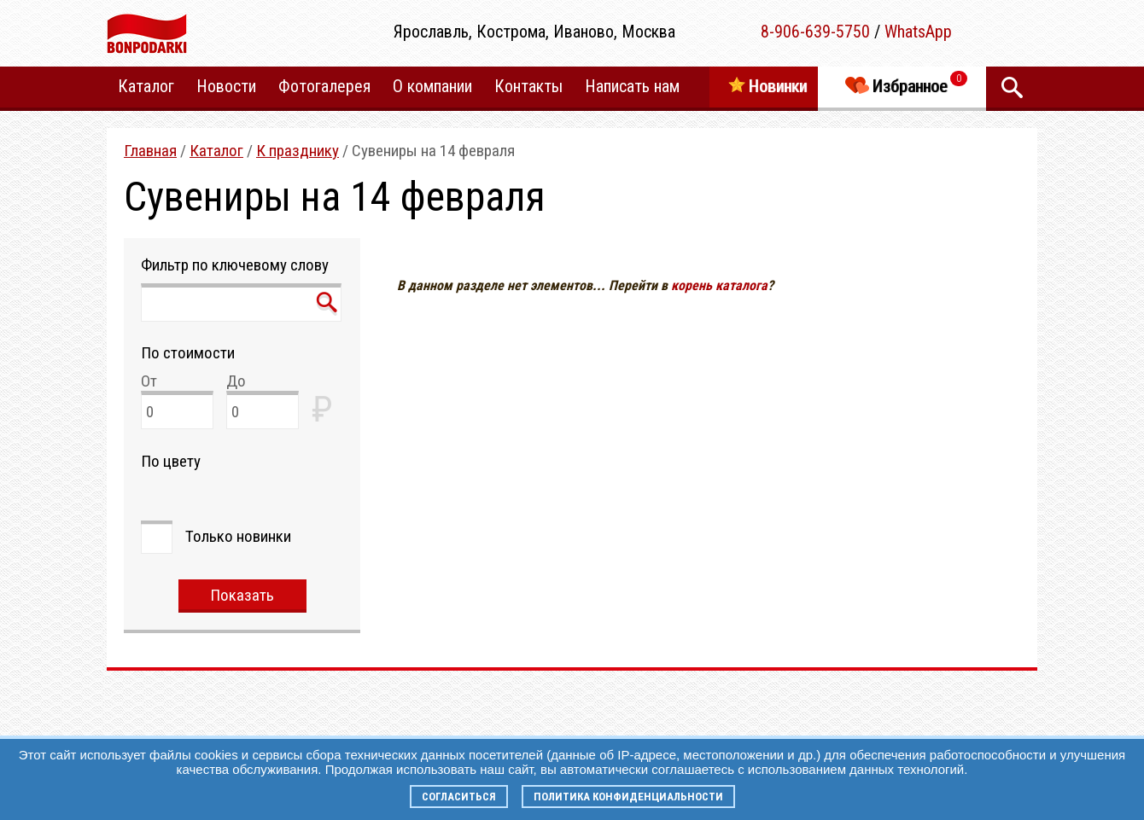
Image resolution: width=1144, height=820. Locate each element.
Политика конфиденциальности (628, 796)
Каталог (216, 150)
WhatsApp (918, 31)
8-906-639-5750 (815, 31)
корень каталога (719, 285)
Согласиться (459, 796)
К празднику (297, 150)
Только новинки (238, 536)
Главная (150, 150)
